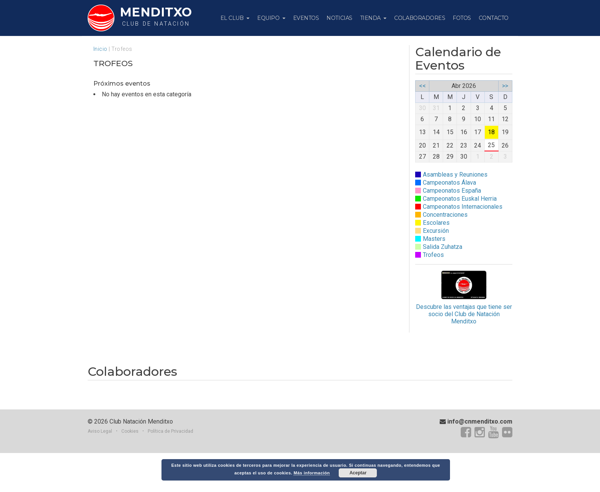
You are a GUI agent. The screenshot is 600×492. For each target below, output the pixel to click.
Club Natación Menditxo (141, 460)
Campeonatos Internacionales (462, 206)
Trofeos (433, 254)
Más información (311, 473)
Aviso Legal (100, 470)
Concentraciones (445, 214)
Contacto (494, 18)
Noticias (339, 18)
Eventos (306, 18)
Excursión (436, 230)
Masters (434, 238)
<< (422, 85)
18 (491, 132)
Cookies (130, 470)
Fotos (462, 18)
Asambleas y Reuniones (455, 174)
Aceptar (358, 473)
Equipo (269, 18)
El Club (232, 18)
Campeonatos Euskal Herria (460, 198)
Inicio (100, 49)
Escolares (436, 222)
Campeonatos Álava (449, 182)
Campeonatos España (452, 190)
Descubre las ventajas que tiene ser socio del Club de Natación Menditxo (464, 297)
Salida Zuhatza (442, 246)
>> (505, 85)
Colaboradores (419, 18)
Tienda (371, 18)
